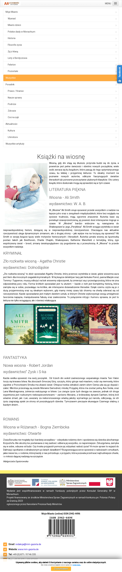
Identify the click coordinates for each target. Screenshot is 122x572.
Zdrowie (12, 111)
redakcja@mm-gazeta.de (28, 544)
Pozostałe (13, 71)
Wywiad (12, 18)
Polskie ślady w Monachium (21, 31)
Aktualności (11, 124)
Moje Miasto (12, 12)
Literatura (13, 137)
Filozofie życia (15, 45)
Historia (11, 38)
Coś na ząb (13, 117)
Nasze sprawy (15, 97)
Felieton (12, 64)
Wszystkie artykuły (15, 143)
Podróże (12, 104)
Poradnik (10, 84)
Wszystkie (11, 78)
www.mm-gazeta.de (28, 549)
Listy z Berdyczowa (17, 58)
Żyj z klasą (13, 51)
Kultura (11, 130)
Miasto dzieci (14, 25)
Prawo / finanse (16, 91)
